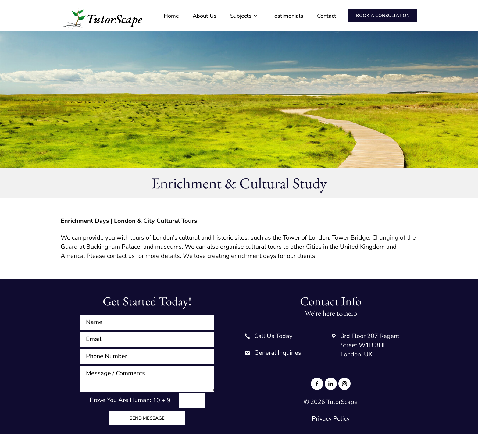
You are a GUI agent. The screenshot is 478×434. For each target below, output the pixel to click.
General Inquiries (277, 353)
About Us (204, 17)
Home (171, 17)
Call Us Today (273, 336)
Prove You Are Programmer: (120, 400)
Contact (326, 17)
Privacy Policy (331, 418)
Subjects (240, 17)
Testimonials (287, 17)
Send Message (147, 418)
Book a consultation (383, 15)
